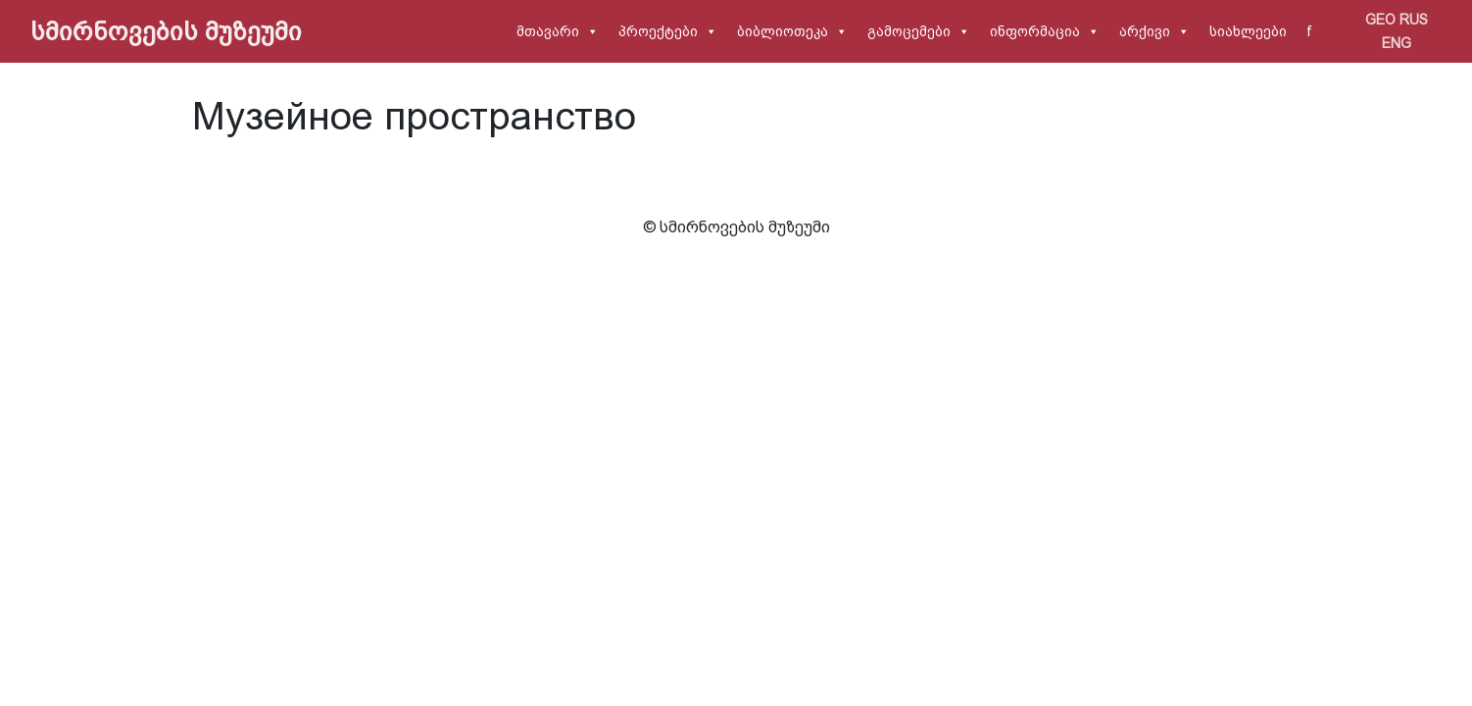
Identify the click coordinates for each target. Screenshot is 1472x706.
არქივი (1144, 31)
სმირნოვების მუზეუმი (166, 31)
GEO (1380, 19)
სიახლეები (1248, 31)
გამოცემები (909, 31)
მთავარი (547, 31)
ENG (1396, 43)
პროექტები (658, 31)
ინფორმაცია (1035, 31)
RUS (1413, 19)
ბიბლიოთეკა (782, 31)
